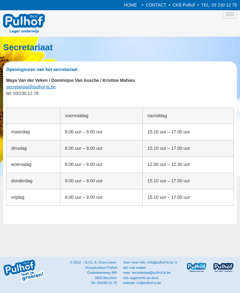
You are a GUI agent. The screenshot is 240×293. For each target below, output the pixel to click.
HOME (130, 4)
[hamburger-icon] (230, 14)
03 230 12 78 (224, 4)
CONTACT (156, 4)
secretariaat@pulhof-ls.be (31, 86)
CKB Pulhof (183, 4)
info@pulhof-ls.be (160, 262)
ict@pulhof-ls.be (149, 283)
